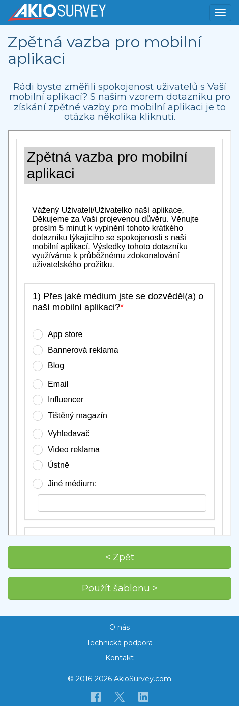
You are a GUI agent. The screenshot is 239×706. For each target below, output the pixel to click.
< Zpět (119, 557)
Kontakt (119, 657)
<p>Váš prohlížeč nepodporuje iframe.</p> (119, 333)
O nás (119, 627)
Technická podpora (119, 642)
